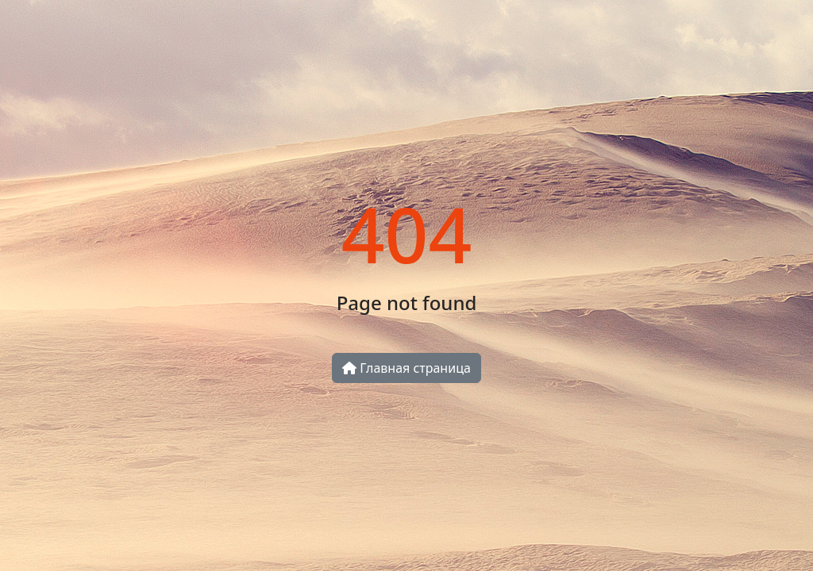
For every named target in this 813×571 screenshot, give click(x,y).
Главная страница (406, 368)
